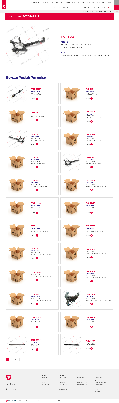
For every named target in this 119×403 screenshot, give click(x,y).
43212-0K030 (106, 55)
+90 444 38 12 (90, 2)
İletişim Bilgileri (99, 377)
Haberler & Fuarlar (70, 2)
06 (94, 55)
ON (78, 55)
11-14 (99, 55)
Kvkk (79, 2)
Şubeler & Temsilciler (100, 380)
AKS (68, 55)
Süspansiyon (99, 11)
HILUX (88, 55)
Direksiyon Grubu (81, 387)
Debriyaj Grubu (63, 380)
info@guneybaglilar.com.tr (104, 2)
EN (110, 7)
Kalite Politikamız (46, 384)
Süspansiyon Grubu (14, 16)
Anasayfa (85, 11)
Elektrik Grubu (80, 377)
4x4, (96, 55)
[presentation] (39, 60)
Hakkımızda (44, 377)
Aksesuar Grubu (64, 389)
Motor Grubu (63, 377)
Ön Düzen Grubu (64, 387)
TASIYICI (71, 55)
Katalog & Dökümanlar (47, 2)
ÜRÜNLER (75, 8)
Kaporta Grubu (63, 384)
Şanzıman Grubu (81, 380)
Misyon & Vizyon (46, 380)
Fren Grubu (62, 382)
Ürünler (92, 11)
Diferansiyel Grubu (82, 382)
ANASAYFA (51, 7)
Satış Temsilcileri (35, 2)
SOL (80, 55)
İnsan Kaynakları (59, 2)
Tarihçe (43, 382)
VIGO (91, 55)
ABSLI (75, 55)
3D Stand (97, 391)
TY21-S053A (63, 55)
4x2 (101, 55)
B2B (83, 2)
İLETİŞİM (101, 7)
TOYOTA (106, 11)
